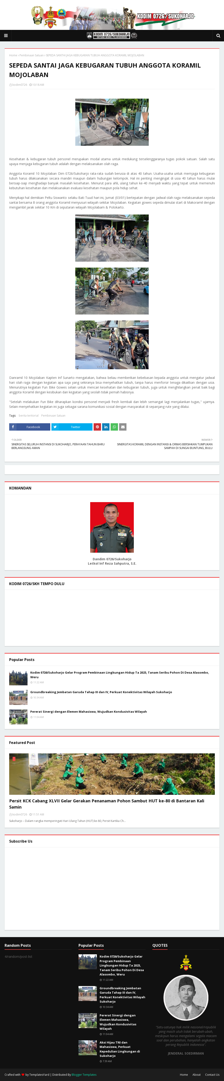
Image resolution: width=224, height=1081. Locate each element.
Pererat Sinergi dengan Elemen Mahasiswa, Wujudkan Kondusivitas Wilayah (88, 711)
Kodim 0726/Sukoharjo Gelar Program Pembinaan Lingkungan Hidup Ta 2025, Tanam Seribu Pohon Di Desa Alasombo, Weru (119, 674)
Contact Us (212, 1075)
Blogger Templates (84, 1075)
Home (13, 55)
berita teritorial (29, 416)
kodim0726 (19, 85)
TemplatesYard (39, 1075)
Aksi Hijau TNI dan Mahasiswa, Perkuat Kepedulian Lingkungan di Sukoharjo (120, 1049)
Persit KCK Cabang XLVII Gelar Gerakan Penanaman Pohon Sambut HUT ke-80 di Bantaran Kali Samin (106, 804)
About (197, 1075)
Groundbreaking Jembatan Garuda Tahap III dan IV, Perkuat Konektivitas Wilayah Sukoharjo (101, 692)
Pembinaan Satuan (32, 55)
